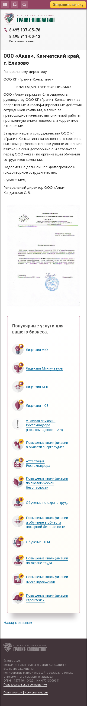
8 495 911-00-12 (24, 36)
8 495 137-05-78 (24, 30)
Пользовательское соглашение (25, 684)
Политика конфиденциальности (25, 692)
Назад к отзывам (17, 622)
